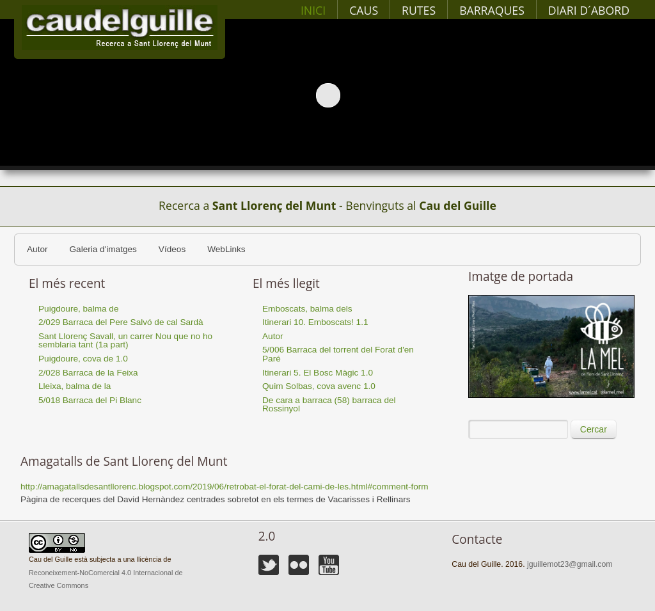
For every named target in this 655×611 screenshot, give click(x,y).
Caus (363, 10)
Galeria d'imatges (103, 249)
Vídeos (172, 249)
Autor (37, 249)
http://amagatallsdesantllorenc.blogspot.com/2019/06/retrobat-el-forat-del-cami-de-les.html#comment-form (224, 486)
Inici (313, 10)
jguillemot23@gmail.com (569, 564)
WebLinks (226, 249)
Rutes (419, 10)
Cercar (593, 429)
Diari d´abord (588, 10)
